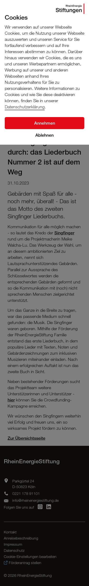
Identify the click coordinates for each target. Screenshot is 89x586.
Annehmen (44, 123)
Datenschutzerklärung (25, 106)
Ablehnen (44, 135)
